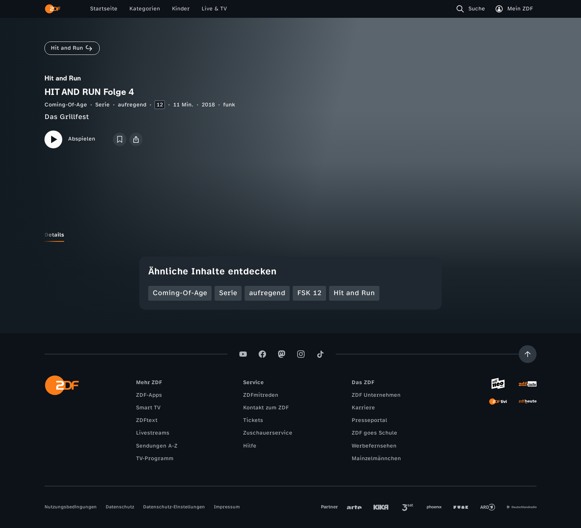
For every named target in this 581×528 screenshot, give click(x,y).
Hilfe (249, 446)
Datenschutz (120, 506)
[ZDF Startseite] (52, 9)
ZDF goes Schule (374, 433)
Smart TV (148, 408)
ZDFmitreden (260, 395)
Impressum (227, 506)
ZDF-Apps (149, 395)
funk (229, 105)
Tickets (253, 420)
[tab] (54, 235)
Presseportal (369, 420)
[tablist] (290, 235)
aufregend (132, 105)
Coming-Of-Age (65, 105)
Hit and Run (354, 293)
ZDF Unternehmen (376, 395)
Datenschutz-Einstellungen (174, 506)
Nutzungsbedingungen (70, 506)
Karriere (363, 408)
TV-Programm (154, 458)
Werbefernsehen (374, 446)
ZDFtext (146, 420)
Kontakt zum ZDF (266, 408)
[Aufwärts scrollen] (528, 354)
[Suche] (472, 8)
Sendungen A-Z (156, 446)
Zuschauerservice (267, 433)
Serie (102, 105)
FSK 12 (309, 293)
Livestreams (152, 433)
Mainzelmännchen (376, 458)
